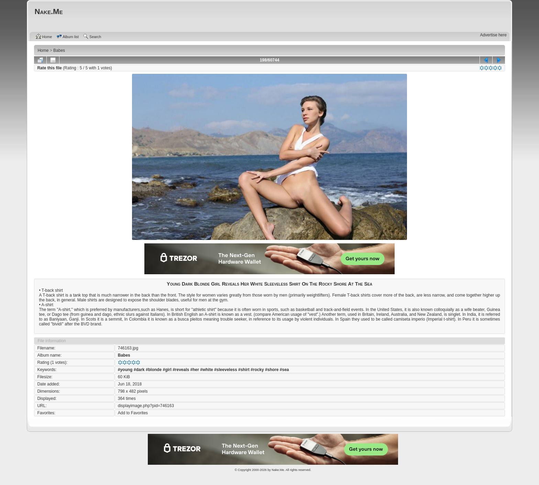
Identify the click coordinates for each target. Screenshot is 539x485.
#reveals (181, 369)
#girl (167, 369)
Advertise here (493, 35)
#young (125, 369)
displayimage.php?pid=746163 (146, 405)
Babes (124, 355)
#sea (284, 369)
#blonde (154, 369)
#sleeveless (225, 369)
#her (194, 369)
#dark (139, 369)
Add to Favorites (133, 413)
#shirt (244, 369)
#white (206, 369)
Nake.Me (278, 470)
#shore (271, 369)
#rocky (257, 369)
